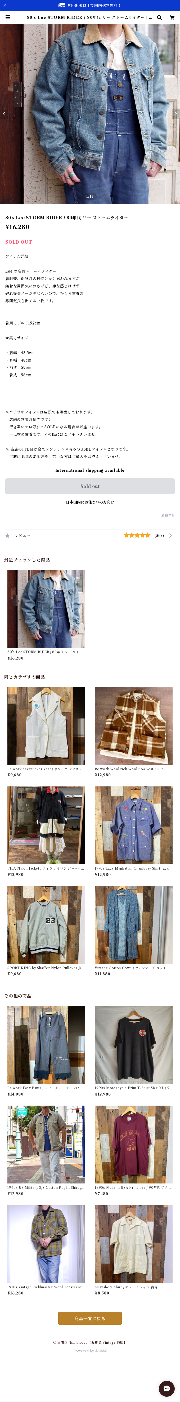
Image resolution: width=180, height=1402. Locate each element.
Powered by (90, 1351)
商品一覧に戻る (90, 1318)
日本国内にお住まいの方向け (90, 502)
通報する (168, 515)
